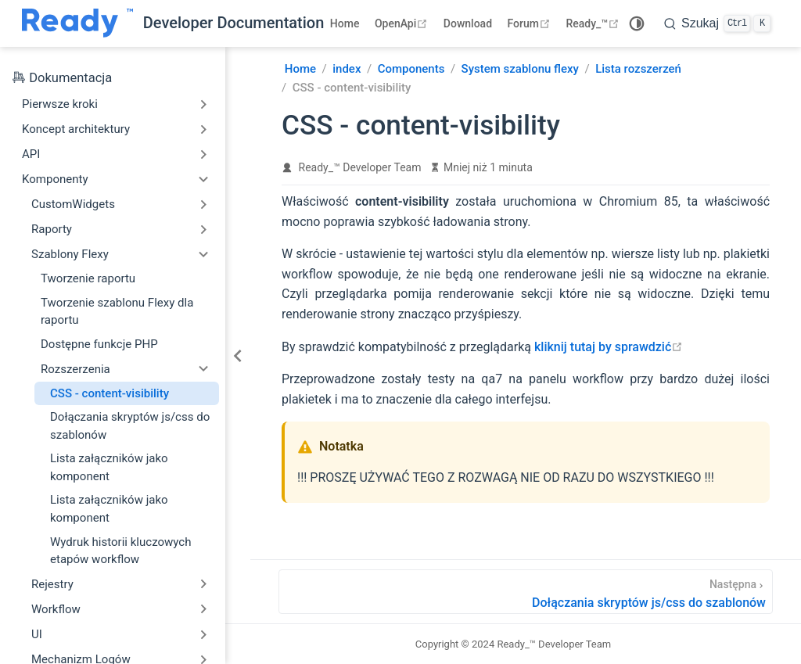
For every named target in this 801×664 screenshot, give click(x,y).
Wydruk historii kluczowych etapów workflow (121, 551)
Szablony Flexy (70, 254)
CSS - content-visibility (109, 393)
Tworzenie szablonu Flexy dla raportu (117, 312)
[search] (717, 23)
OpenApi (403, 23)
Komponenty (55, 179)
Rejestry (52, 584)
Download (468, 23)
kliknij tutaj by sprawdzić (608, 346)
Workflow (56, 609)
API (31, 154)
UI (36, 634)
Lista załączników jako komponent (109, 467)
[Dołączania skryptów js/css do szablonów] (525, 591)
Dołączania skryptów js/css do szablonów (130, 426)
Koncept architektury (76, 129)
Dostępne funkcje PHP (99, 344)
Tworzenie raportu (88, 278)
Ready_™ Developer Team (360, 167)
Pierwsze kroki (60, 104)
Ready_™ (594, 23)
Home (345, 23)
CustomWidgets (73, 204)
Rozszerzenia (75, 369)
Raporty (51, 229)
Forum (531, 23)
